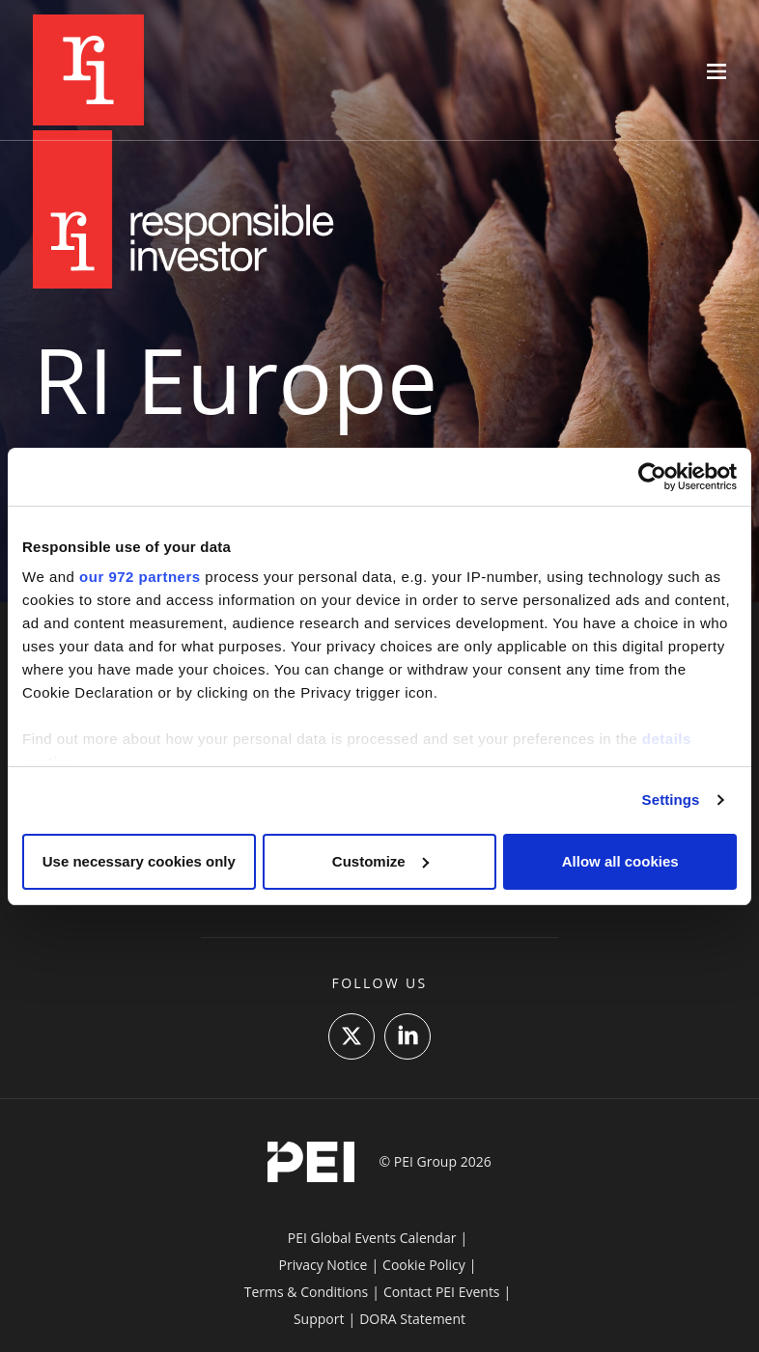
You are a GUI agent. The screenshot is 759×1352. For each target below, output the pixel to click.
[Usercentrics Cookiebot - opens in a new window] (652, 476)
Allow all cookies (620, 861)
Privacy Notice (323, 1264)
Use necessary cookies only (139, 861)
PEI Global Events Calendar (372, 1237)
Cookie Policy (423, 1264)
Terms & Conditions (306, 1292)
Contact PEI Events (441, 1292)
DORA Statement (412, 1319)
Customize (380, 861)
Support (319, 1319)
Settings (671, 799)
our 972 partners (140, 576)
